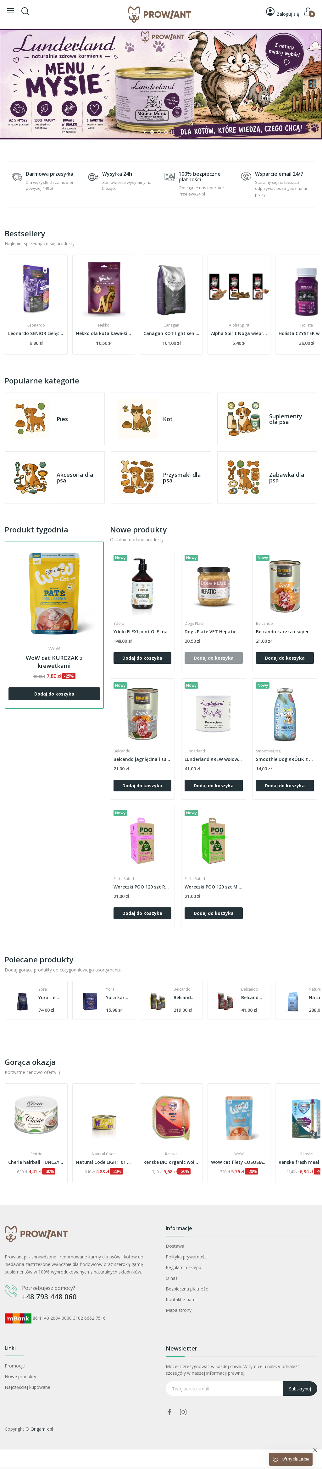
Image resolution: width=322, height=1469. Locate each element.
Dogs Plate (194, 623)
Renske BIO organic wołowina (239, 1162)
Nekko (171, 325)
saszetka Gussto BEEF (36, 333)
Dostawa (175, 1246)
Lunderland (195, 751)
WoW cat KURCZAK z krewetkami (54, 661)
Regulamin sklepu (183, 1267)
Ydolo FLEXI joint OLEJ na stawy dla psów (142, 632)
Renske (239, 1154)
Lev (36, 1154)
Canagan (239, 325)
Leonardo (104, 325)
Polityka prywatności (187, 1257)
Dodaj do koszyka (54, 694)
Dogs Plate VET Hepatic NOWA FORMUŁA (213, 632)
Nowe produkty (20, 1376)
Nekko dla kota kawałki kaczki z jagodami (171, 333)
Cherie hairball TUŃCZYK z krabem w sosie (104, 1162)
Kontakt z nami (181, 1299)
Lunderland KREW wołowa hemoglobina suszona (213, 759)
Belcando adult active (252, 997)
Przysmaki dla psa (182, 477)
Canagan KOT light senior (239, 333)
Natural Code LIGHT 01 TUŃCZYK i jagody (171, 1162)
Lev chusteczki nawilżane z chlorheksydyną (36, 1162)
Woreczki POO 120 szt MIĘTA (213, 887)
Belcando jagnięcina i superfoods (142, 759)
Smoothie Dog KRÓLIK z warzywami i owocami (285, 759)
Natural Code (171, 1154)
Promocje (15, 1366)
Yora (42, 989)
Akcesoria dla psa (75, 477)
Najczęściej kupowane (27, 1387)
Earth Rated (124, 879)
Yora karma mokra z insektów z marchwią (185, 997)
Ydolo (119, 623)
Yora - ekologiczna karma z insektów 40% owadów (117, 997)
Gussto (36, 325)
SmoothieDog (268, 751)
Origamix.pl (42, 1429)
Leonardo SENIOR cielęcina (104, 333)
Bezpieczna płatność (187, 1289)
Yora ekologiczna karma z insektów (49, 997)
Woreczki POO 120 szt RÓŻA (142, 887)
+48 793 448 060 (49, 1296)
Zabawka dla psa (286, 477)
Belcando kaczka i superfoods (285, 632)
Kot (168, 419)
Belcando (264, 623)
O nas (172, 1278)
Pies (62, 419)
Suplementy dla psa (285, 419)
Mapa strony (179, 1310)
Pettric (103, 1154)
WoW (54, 648)
